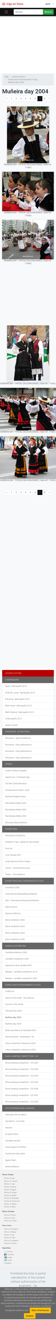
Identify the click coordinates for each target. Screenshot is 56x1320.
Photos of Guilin (9, 1238)
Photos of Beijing (10, 1232)
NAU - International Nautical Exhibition (22, 900)
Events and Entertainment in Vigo (23, 985)
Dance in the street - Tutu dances (19, 998)
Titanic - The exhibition (15, 874)
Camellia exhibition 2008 (16, 952)
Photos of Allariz (10, 1207)
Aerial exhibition (12, 1166)
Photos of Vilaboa (10, 1204)
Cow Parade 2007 (13, 855)
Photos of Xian (9, 1235)
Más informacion (40, 1310)
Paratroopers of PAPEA (15, 1147)
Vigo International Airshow (19, 1108)
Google (9, 1257)
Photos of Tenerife (10, 1181)
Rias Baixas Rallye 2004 (15, 816)
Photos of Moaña (10, 1195)
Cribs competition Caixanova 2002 (20, 1043)
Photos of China (6, 1225)
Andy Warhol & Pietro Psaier (17, 861)
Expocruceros (11, 907)
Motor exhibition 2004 (15, 933)
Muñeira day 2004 (13, 1017)
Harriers (8, 1128)
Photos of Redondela (11, 1198)
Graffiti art (9, 991)
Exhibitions (11, 829)
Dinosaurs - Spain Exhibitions (18, 738)
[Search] (28, 12)
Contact (10, 1252)
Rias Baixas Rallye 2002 (15, 803)
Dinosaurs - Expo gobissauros (18, 744)
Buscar (48, 11)
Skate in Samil (11, 725)
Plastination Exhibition (15, 835)
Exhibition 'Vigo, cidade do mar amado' (22, 842)
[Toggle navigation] (6, 12)
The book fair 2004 (13, 1011)
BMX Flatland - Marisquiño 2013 (19, 712)
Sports (8, 764)
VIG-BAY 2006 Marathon (16, 783)
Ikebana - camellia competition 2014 (21, 972)
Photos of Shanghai (11, 1229)
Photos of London (10, 1221)
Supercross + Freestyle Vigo (17, 777)
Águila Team (10, 1160)
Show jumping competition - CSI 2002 (21, 1063)
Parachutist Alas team (15, 1153)
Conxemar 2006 (12, 887)
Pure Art (8, 848)
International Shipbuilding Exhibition (21, 894)
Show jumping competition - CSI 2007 (21, 1095)
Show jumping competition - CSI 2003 (21, 1069)
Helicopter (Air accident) (15, 1114)
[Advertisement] (27, 44)
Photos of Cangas (10, 1192)
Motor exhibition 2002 (15, 920)
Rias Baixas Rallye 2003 (15, 809)
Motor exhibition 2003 (15, 926)
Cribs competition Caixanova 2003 (20, 1049)
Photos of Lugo (9, 1184)
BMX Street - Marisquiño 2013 (18, 705)
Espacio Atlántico (13, 913)
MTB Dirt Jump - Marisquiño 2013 (20, 693)
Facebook (10, 1255)
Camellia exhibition (15, 946)
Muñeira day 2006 (13, 1024)
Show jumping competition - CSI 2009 (21, 1101)
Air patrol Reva (11, 1134)
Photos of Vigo (9, 1178)
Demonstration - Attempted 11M (19, 1037)
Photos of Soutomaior (12, 1201)
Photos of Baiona (10, 1187)
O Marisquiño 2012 (13, 718)
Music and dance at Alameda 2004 (20, 1030)
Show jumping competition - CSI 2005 (21, 1082)
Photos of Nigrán (10, 1190)
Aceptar (30, 1315)
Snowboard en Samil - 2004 (17, 790)
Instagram (7, 1263)
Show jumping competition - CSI (21, 1056)
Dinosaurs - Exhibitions (17, 731)
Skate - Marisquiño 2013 (16, 686)
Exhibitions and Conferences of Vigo (24, 881)
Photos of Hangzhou (11, 1241)
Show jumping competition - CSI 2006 (21, 1089)
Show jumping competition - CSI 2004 (21, 1076)
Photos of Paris (9, 1218)
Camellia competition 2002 (17, 959)
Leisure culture (13, 673)
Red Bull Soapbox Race (15, 796)
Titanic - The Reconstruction (17, 868)
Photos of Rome (10, 1215)
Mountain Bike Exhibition (16, 822)
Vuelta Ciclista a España (16, 770)
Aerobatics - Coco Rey (15, 1121)
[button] (49, 4)
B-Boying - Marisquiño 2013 (17, 699)
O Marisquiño (12, 680)
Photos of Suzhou (10, 1243)
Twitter (9, 1260)
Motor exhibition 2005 (15, 939)
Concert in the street (14, 1004)
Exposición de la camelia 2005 (18, 965)
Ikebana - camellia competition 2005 (21, 978)
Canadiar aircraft (12, 1140)
